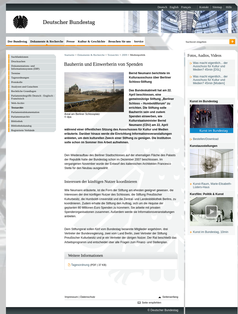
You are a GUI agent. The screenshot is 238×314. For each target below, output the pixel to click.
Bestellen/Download (205, 139)
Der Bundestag (17, 41)
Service (138, 41)
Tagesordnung (80, 265)
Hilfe (229, 7)
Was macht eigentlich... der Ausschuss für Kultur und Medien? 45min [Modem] (210, 80)
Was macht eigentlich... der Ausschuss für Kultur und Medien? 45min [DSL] (210, 66)
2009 (124, 54)
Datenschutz (87, 296)
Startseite (69, 54)
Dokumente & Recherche (91, 54)
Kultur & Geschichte (91, 41)
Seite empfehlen (151, 302)
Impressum (71, 296)
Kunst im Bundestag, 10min (210, 232)
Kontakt (204, 7)
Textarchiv (113, 54)
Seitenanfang (170, 296)
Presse (70, 41)
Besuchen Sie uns (119, 41)
